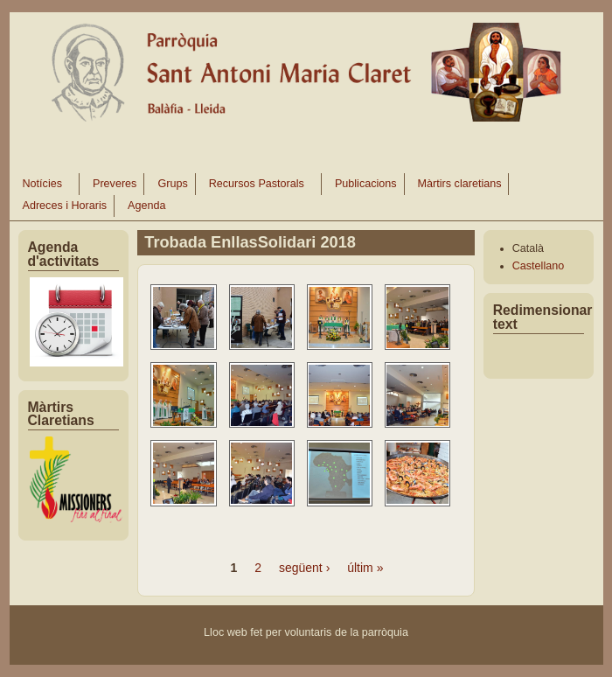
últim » (365, 568)
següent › (304, 568)
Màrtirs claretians (460, 184)
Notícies (43, 186)
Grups (172, 184)
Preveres (114, 184)
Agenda (146, 205)
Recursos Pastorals (257, 186)
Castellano (538, 266)
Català (528, 248)
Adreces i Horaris (65, 205)
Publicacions (366, 184)
